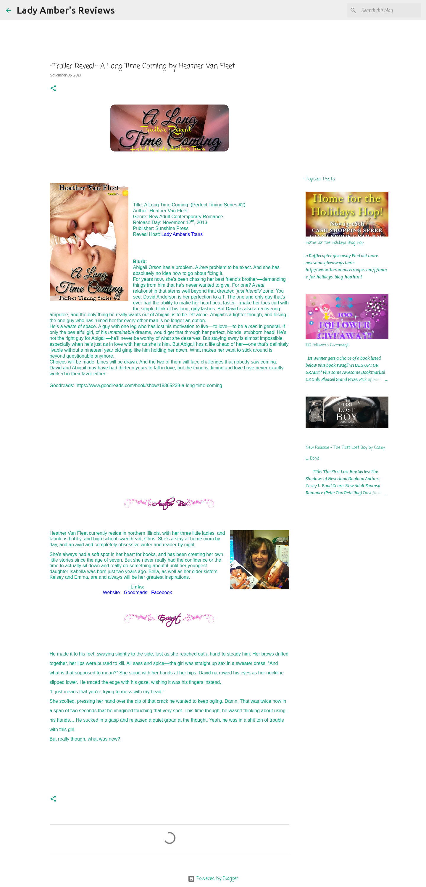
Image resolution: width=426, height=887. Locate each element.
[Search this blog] (390, 10)
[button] (53, 89)
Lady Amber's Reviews (66, 10)
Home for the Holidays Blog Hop (335, 243)
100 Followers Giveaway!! (328, 345)
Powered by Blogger (213, 878)
